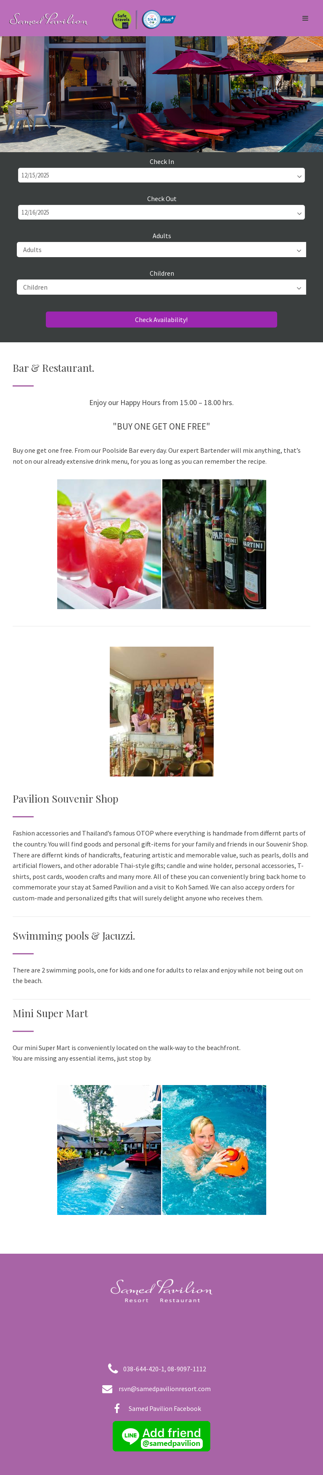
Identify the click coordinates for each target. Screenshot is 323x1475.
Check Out (162, 198)
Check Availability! (161, 319)
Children (162, 273)
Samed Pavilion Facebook (165, 1408)
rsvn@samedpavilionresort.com (165, 1388)
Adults (162, 235)
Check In (162, 161)
